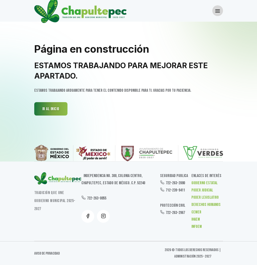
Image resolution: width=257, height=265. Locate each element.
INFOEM (196, 226)
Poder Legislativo (205, 197)
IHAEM (195, 219)
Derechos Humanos (206, 204)
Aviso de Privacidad (47, 253)
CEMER (196, 212)
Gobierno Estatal (204, 183)
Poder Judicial (202, 190)
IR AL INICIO (50, 109)
